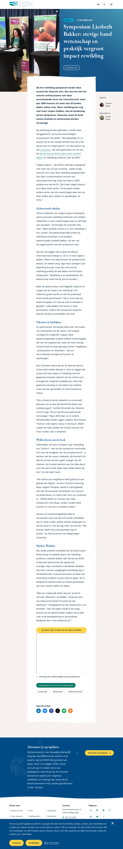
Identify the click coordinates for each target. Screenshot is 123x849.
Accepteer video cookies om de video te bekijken (61, 632)
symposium (46, 149)
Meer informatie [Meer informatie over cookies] (51, 843)
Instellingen (34, 843)
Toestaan (16, 843)
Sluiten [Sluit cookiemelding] (112, 823)
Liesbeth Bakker (109, 104)
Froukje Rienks (108, 118)
